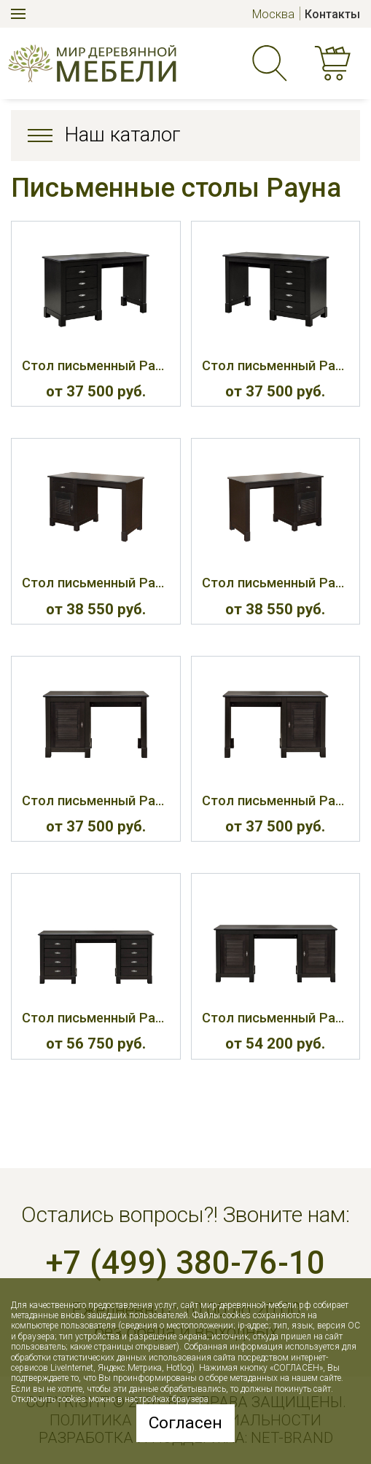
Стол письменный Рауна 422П (275, 800)
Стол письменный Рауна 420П (275, 365)
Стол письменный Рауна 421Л (95, 582)
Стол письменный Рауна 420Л (95, 365)
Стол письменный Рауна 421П (275, 582)
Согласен (185, 1423)
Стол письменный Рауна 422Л (95, 800)
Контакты (332, 14)
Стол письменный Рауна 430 (95, 1017)
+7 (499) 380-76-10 (185, 1263)
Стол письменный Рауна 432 (275, 1017)
